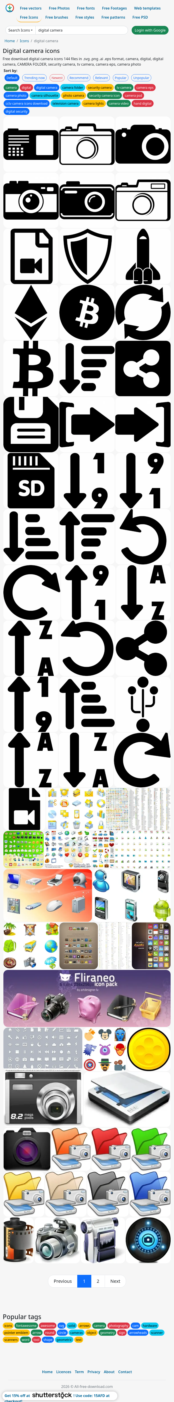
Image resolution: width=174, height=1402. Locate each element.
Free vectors (30, 8)
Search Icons (19, 30)
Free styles (84, 17)
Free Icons (29, 17)
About (109, 1371)
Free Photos (59, 8)
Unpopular (141, 78)
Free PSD (140, 17)
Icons (24, 40)
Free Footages (114, 8)
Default (12, 78)
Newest (57, 78)
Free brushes (56, 17)
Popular (120, 78)
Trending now (34, 78)
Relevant (101, 78)
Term (79, 1371)
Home (10, 40)
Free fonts (86, 8)
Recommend (79, 78)
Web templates (147, 8)
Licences (63, 1371)
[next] (115, 1281)
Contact (125, 1371)
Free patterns (113, 17)
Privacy (93, 1371)
